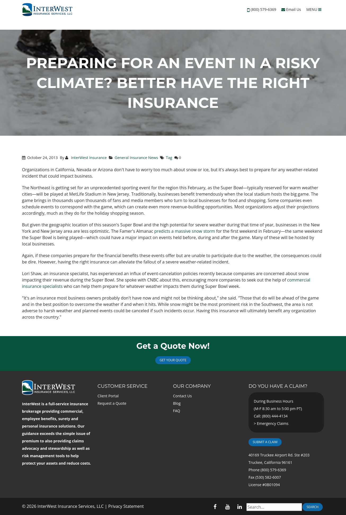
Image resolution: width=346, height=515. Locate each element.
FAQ (176, 410)
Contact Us (182, 395)
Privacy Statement (126, 506)
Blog (177, 403)
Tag (169, 157)
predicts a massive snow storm (184, 231)
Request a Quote (111, 403)
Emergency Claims (273, 423)
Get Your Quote (172, 360)
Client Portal (108, 395)
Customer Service (122, 386)
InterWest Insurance (88, 157)
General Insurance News (136, 157)
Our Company (192, 386)
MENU (313, 9)
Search (312, 507)
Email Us (291, 9)
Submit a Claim (265, 442)
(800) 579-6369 (263, 9)
